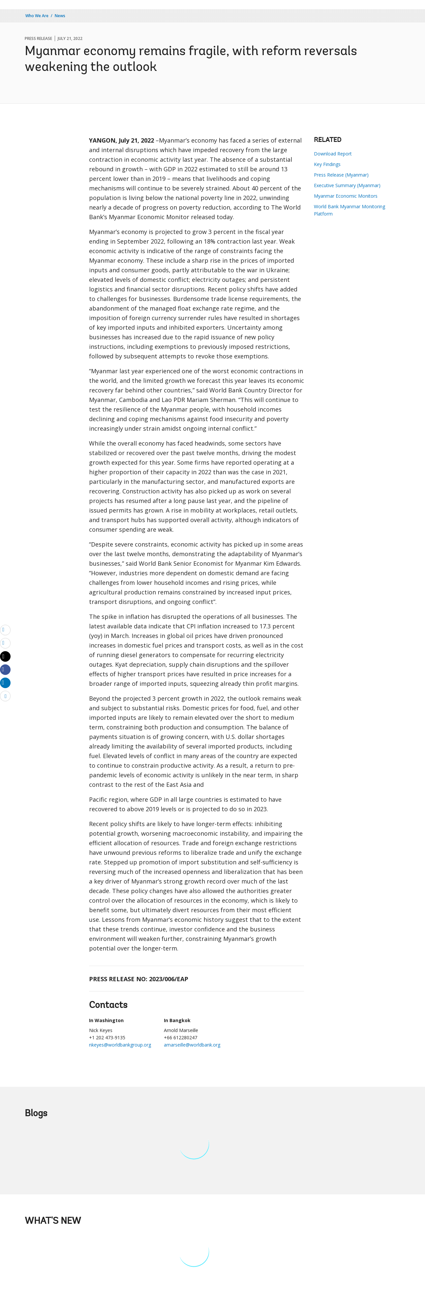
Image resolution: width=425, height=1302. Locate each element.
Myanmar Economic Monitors (346, 196)
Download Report (333, 153)
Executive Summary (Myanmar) (347, 185)
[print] (5, 643)
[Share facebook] (5, 669)
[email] (5, 629)
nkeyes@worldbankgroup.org (120, 1045)
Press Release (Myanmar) (341, 175)
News (60, 15)
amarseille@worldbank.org (192, 1045)
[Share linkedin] (5, 682)
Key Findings (327, 164)
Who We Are (36, 15)
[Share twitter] (5, 656)
